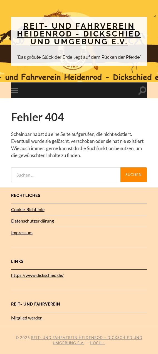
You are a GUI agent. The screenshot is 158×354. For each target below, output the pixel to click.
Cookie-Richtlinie (28, 209)
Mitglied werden (27, 317)
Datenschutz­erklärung (32, 220)
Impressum (22, 232)
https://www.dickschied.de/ (37, 275)
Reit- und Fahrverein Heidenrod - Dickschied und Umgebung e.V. (79, 33)
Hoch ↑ (97, 343)
